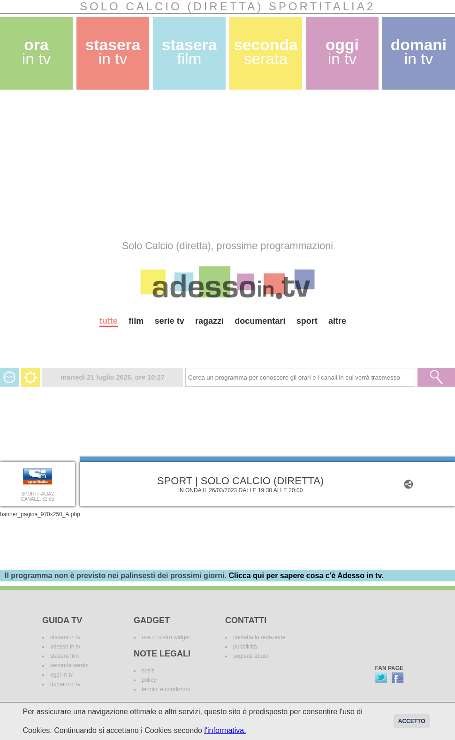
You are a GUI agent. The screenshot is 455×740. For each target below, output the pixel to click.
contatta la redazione (259, 637)
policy (149, 680)
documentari (260, 321)
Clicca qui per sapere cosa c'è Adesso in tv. (305, 576)
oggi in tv (61, 674)
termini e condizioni (166, 689)
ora (36, 52)
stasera (113, 52)
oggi (342, 52)
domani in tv (65, 684)
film (136, 321)
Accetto (411, 721)
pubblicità (245, 646)
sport (307, 321)
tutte (108, 321)
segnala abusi (250, 656)
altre (337, 321)
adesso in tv (65, 646)
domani (419, 52)
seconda (265, 52)
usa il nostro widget (166, 637)
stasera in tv (65, 637)
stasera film (64, 656)
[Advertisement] (206, 164)
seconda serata (69, 665)
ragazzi (209, 321)
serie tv (169, 321)
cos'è (148, 670)
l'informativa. (225, 730)
